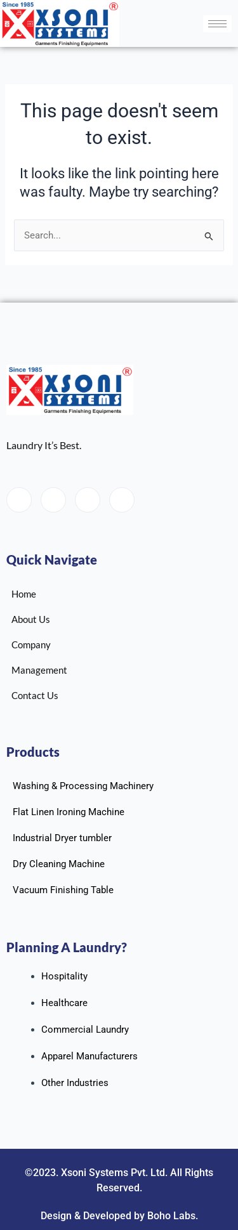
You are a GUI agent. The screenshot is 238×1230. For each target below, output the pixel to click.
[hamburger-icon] (217, 23)
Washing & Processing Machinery (83, 786)
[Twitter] (53, 500)
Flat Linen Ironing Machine (68, 812)
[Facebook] (19, 500)
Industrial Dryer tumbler (62, 838)
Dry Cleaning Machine (59, 864)
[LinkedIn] (87, 500)
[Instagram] (122, 500)
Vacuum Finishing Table (63, 890)
